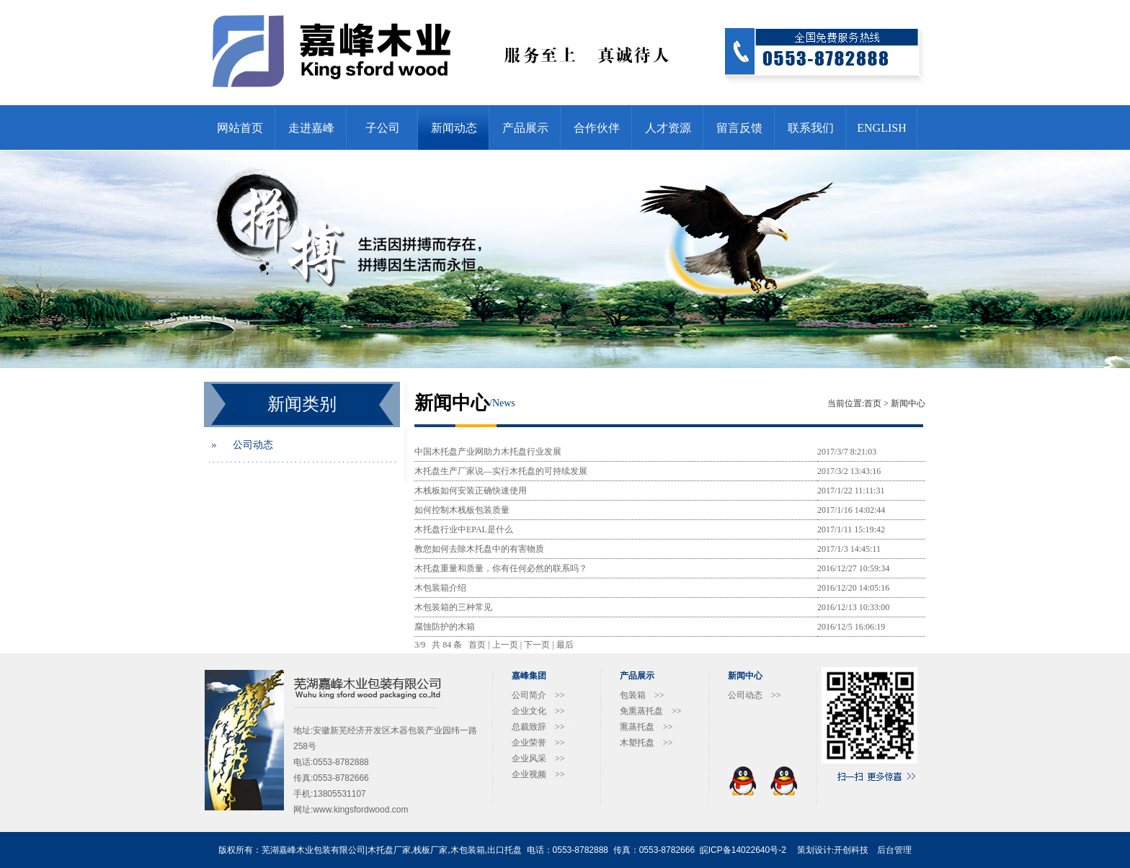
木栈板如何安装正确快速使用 (470, 491)
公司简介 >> (538, 695)
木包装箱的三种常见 (453, 607)
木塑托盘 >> (646, 743)
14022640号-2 (758, 850)
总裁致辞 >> (538, 727)
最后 (565, 645)
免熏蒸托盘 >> (651, 711)
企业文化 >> (538, 711)
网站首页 (240, 128)
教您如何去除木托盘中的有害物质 (479, 549)
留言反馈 (739, 128)
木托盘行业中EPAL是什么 (463, 529)
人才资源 (668, 128)
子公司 (382, 128)
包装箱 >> (642, 695)
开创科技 (851, 850)
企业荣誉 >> (538, 743)
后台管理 (894, 850)
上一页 (505, 645)
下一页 (537, 645)
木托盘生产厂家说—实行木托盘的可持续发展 (500, 471)
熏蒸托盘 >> (646, 727)
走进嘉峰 (311, 128)
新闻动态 (454, 128)
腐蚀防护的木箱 (444, 627)
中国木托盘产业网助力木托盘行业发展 (487, 452)
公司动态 (253, 444)
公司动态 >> (754, 695)
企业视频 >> (538, 774)
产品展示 (525, 128)
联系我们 (811, 128)
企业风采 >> (538, 758)
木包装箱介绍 (440, 588)
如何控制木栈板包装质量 (462, 510)
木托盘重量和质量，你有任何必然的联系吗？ (500, 568)
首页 (872, 403)
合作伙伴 (597, 128)
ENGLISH (881, 128)
